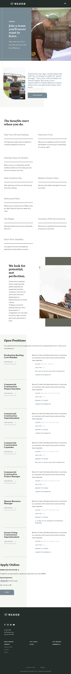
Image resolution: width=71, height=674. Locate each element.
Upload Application (6, 577)
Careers (6, 652)
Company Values (8, 647)
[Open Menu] (65, 4)
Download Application (9, 570)
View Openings (37, 95)
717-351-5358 (7, 630)
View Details (8, 362)
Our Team (6, 649)
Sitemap (42, 667)
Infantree (48, 671)
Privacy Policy (30, 667)
